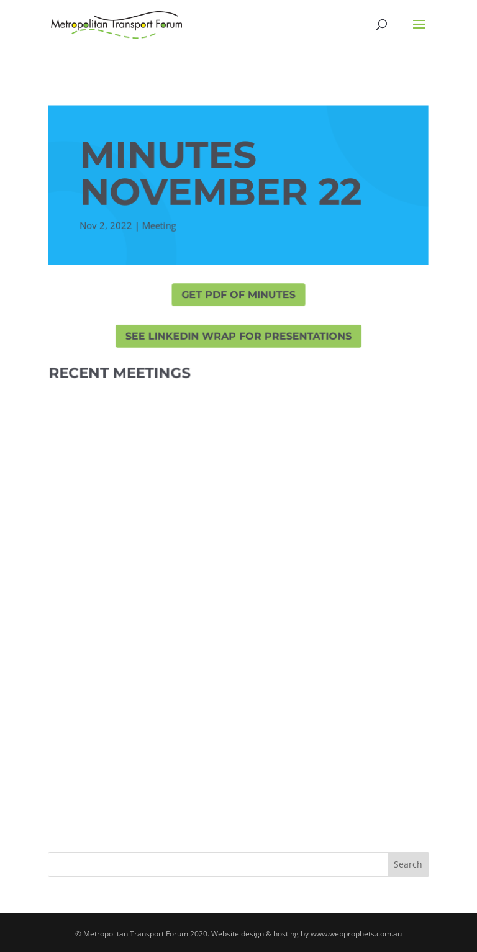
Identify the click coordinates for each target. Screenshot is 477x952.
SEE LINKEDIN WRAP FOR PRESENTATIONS (239, 336)
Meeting (159, 226)
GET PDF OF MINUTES (238, 295)
